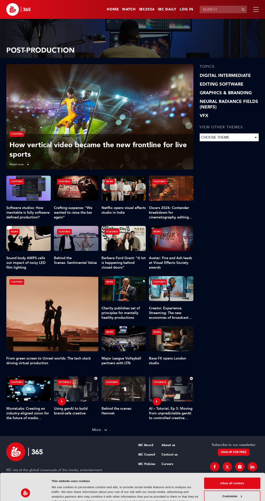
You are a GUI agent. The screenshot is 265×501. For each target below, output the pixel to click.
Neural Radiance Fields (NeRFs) (229, 104)
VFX (204, 116)
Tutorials (65, 382)
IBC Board (145, 445)
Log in (186, 9)
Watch (129, 9)
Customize (232, 472)
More (96, 429)
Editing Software (221, 84)
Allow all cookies (232, 459)
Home (113, 9)
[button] (255, 9)
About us (168, 445)
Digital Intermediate (225, 76)
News (109, 181)
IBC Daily (167, 9)
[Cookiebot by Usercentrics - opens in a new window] (25, 493)
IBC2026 (147, 9)
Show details (61, 493)
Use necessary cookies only (232, 485)
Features (17, 133)
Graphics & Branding (226, 93)
